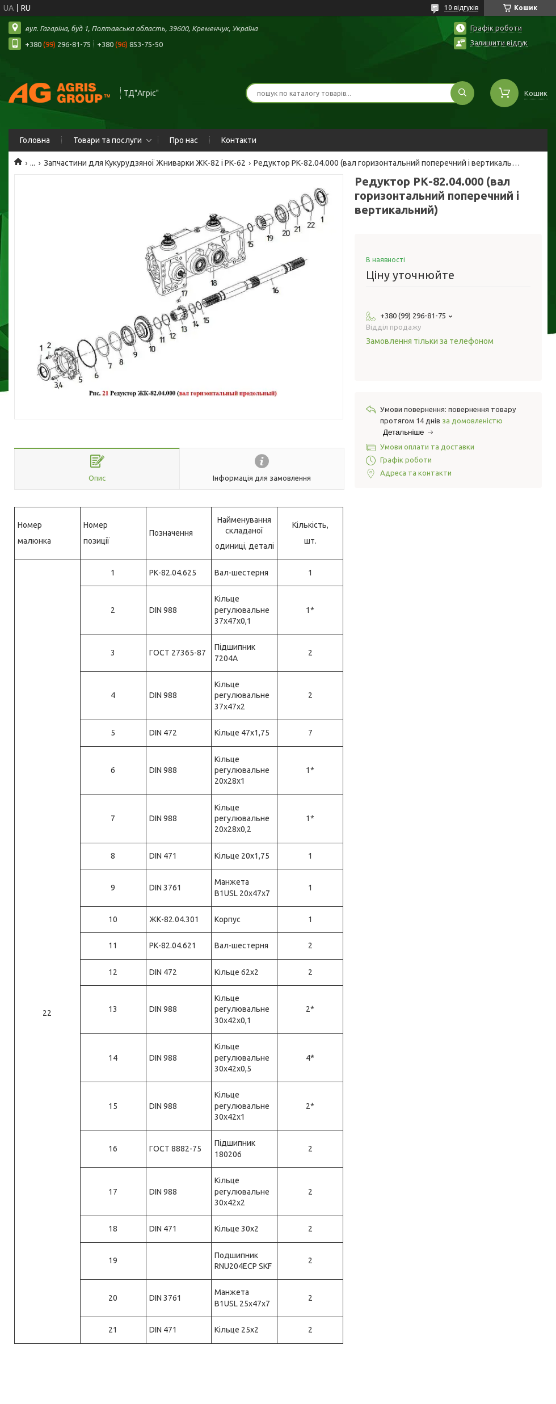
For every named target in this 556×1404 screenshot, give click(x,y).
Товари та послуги (107, 140)
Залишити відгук (499, 43)
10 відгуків (461, 7)
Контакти (238, 140)
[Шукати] (462, 93)
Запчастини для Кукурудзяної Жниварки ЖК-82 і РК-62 (145, 162)
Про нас (184, 140)
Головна (35, 140)
